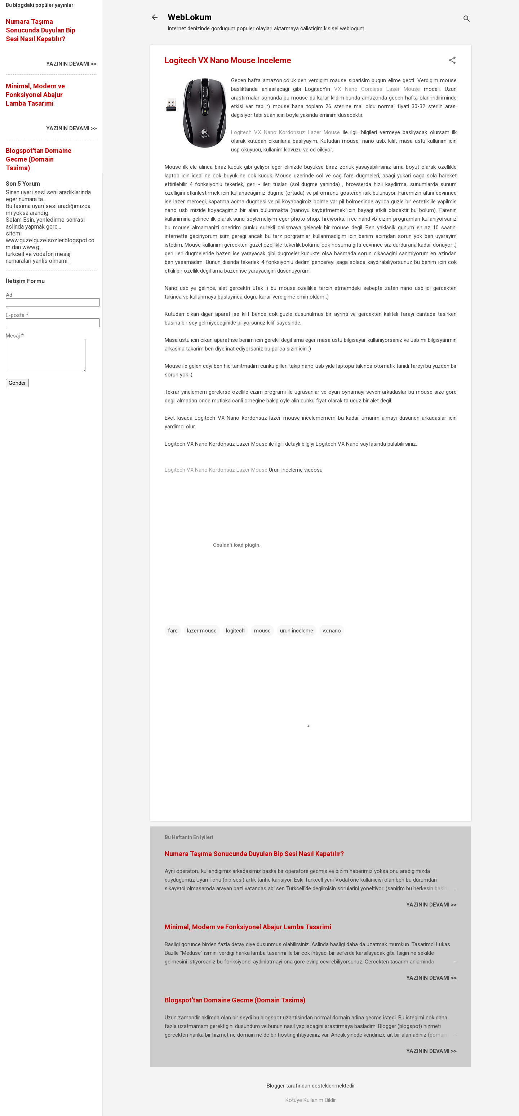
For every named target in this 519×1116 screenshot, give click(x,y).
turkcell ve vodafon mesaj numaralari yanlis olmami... (38, 257)
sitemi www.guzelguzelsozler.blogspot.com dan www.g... (50, 240)
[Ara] (466, 20)
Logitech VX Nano (337, 444)
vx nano (332, 630)
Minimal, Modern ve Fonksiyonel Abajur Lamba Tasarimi (248, 927)
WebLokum (190, 17)
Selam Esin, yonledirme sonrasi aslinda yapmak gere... (45, 223)
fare (173, 630)
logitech (235, 630)
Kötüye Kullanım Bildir (310, 1100)
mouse (262, 630)
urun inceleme (296, 630)
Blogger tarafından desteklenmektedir (311, 1085)
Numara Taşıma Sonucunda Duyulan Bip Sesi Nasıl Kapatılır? (254, 853)
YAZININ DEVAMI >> (431, 904)
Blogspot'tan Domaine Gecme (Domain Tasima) (235, 1000)
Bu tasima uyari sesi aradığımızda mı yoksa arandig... (48, 209)
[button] (452, 61)
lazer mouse (202, 630)
